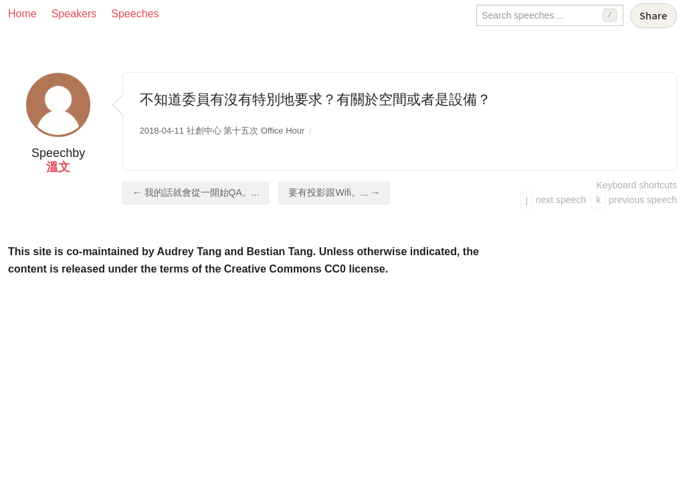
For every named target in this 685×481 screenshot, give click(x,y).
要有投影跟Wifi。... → (334, 192)
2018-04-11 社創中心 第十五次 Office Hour (222, 131)
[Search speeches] (549, 15)
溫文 (58, 167)
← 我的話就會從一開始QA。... (196, 192)
